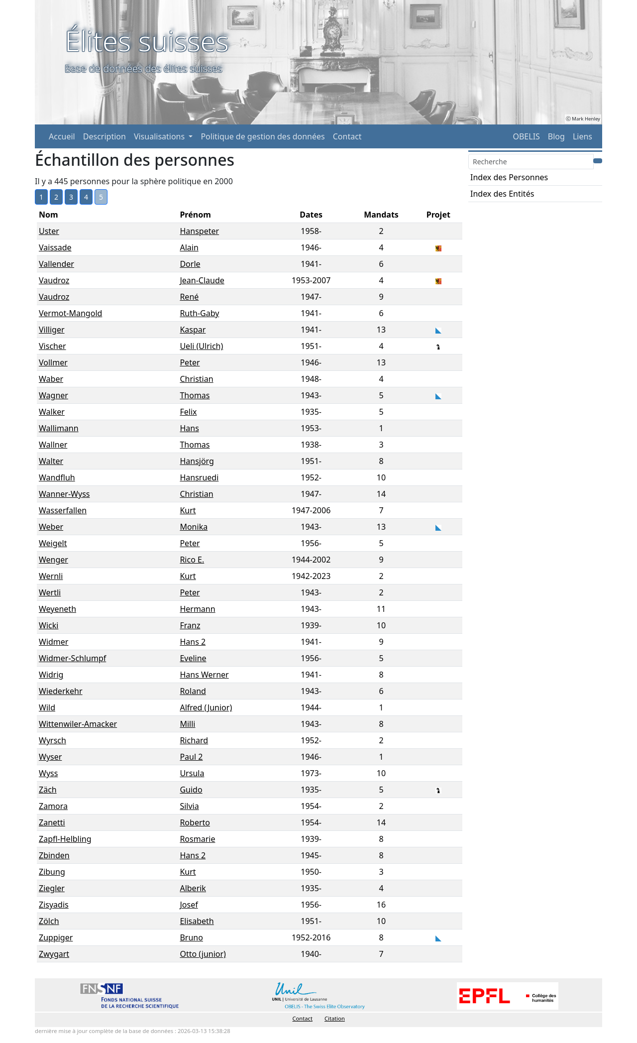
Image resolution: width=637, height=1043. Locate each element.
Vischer (52, 346)
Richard (194, 740)
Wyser (50, 756)
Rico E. (192, 559)
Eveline (193, 658)
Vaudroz (54, 280)
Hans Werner (204, 674)
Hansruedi (199, 477)
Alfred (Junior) (206, 707)
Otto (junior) (202, 953)
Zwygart (54, 953)
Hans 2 (193, 641)
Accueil (62, 136)
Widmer (53, 641)
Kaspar (193, 329)
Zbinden (54, 855)
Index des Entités (502, 193)
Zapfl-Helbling (65, 838)
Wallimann (59, 428)
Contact (347, 136)
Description (104, 136)
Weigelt (53, 543)
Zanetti (52, 822)
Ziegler (52, 888)
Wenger (53, 559)
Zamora (53, 806)
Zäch (48, 789)
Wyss (48, 773)
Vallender (56, 263)
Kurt (188, 510)
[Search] (531, 161)
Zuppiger (56, 937)
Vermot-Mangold (70, 313)
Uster (49, 231)
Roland (193, 691)
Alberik (193, 888)
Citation (334, 1018)
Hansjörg (196, 461)
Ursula (192, 773)
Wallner (53, 444)
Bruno (191, 937)
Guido (191, 789)
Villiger (52, 329)
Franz (190, 625)
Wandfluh (57, 477)
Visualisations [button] (160, 136)
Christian (196, 378)
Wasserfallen (63, 510)
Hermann (197, 608)
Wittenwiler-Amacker (78, 723)
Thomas (195, 395)
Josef (189, 904)
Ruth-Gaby (199, 313)
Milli (187, 723)
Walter (51, 461)
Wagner (53, 395)
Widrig (51, 674)
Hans (189, 428)
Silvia (189, 806)
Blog (556, 136)
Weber (51, 526)
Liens (582, 136)
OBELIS (526, 136)
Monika (194, 526)
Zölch (49, 921)
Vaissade (55, 247)
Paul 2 (191, 756)
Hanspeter (199, 231)
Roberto (195, 822)
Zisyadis (54, 904)
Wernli (51, 576)
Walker (52, 411)
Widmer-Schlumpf (72, 658)
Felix (188, 411)
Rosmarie (197, 838)
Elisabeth (196, 921)
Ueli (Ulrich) (201, 346)
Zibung (52, 871)
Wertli (50, 592)
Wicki (48, 625)
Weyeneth (57, 608)
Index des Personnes (509, 177)
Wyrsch (52, 740)
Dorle (190, 263)
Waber (51, 378)
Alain (189, 247)
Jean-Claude (202, 280)
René (189, 296)
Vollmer (53, 362)
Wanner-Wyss (64, 493)
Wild (47, 707)
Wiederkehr (61, 691)
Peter (190, 362)
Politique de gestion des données (262, 136)
